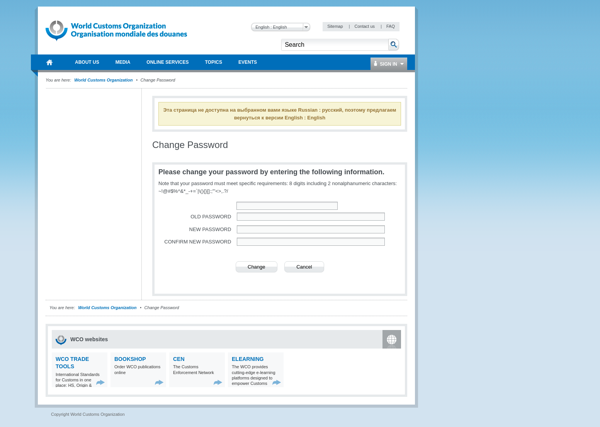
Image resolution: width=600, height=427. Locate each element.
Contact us (365, 26)
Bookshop (130, 359)
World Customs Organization (104, 80)
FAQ (390, 26)
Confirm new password (197, 242)
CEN (179, 359)
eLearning (247, 359)
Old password (210, 216)
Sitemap (335, 26)
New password (210, 229)
